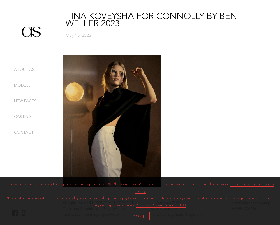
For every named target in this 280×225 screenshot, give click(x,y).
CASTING (22, 117)
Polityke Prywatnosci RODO (161, 205)
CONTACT (24, 133)
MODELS (22, 85)
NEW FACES (25, 101)
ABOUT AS (24, 70)
